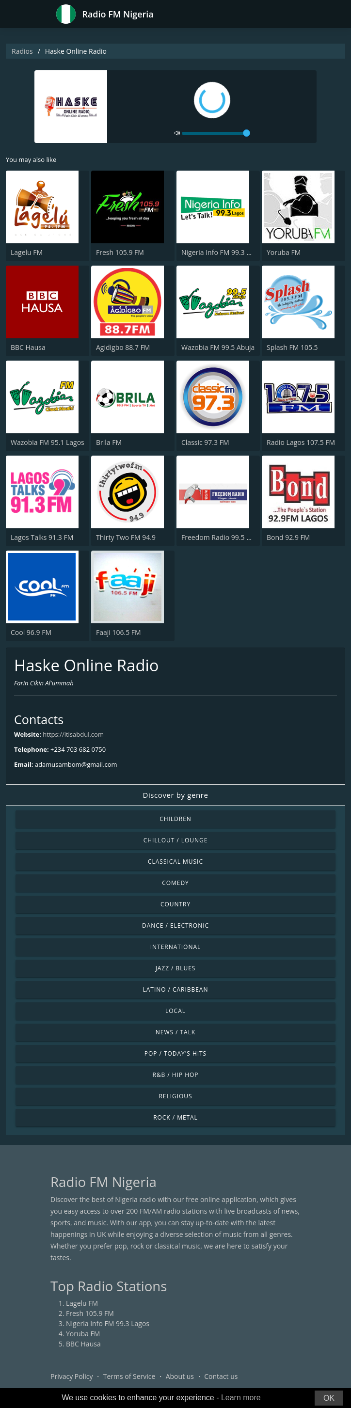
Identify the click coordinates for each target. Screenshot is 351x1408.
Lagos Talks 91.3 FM (42, 537)
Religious (175, 1096)
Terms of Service (129, 1376)
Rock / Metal (175, 1117)
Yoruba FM (284, 252)
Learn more (241, 1397)
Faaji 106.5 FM (118, 632)
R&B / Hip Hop (176, 1075)
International (175, 947)
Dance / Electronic (175, 925)
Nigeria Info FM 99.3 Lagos (223, 252)
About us (180, 1376)
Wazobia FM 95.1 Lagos (47, 442)
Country (175, 904)
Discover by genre (175, 795)
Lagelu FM (27, 252)
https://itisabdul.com (73, 734)
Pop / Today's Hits (175, 1053)
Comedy (175, 883)
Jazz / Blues (176, 968)
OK (329, 1398)
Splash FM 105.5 (292, 347)
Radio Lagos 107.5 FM (301, 442)
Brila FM (109, 442)
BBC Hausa (28, 347)
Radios (22, 51)
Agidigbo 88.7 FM (123, 347)
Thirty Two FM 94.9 (126, 537)
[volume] (216, 133)
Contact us (221, 1376)
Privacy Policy (71, 1376)
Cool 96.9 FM (31, 632)
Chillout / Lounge (176, 840)
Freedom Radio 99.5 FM (218, 537)
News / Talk (175, 1032)
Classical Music (175, 861)
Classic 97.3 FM (205, 442)
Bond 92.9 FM (288, 537)
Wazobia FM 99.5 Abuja (218, 347)
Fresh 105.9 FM (120, 252)
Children (175, 819)
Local (175, 1011)
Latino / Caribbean (175, 989)
